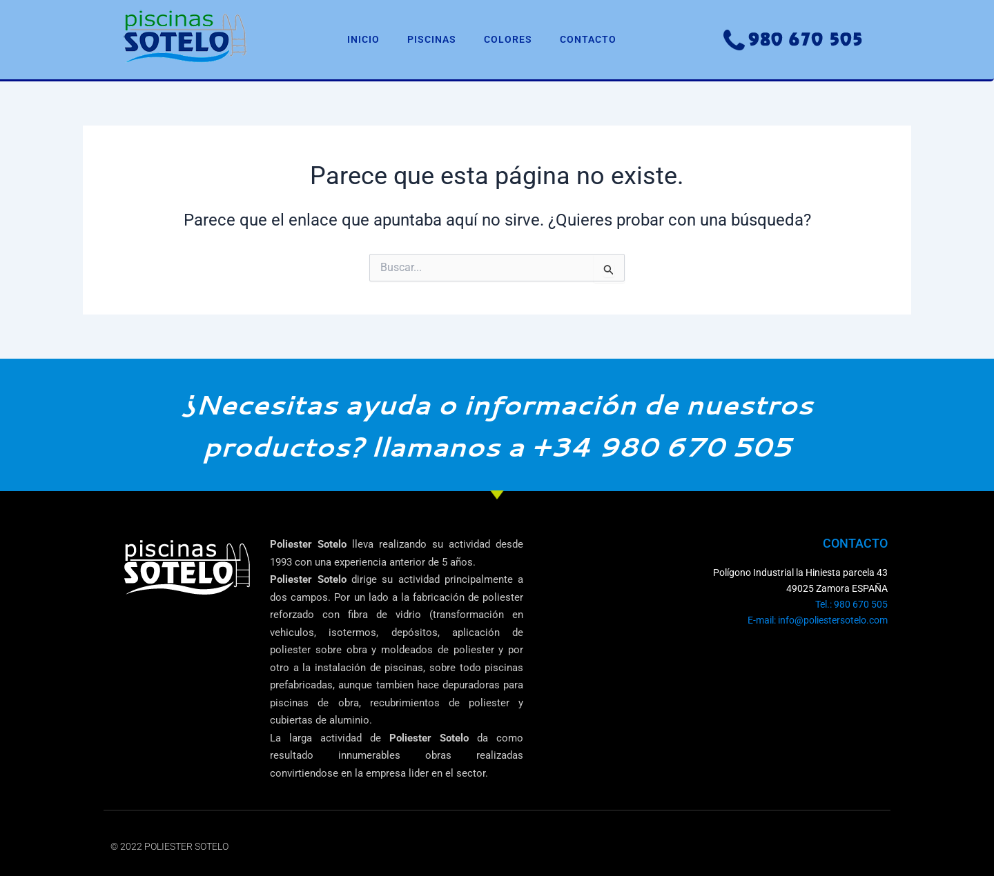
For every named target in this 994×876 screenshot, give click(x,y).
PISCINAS (431, 39)
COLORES (508, 39)
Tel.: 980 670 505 (851, 604)
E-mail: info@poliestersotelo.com (818, 620)
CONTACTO (588, 39)
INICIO (363, 39)
